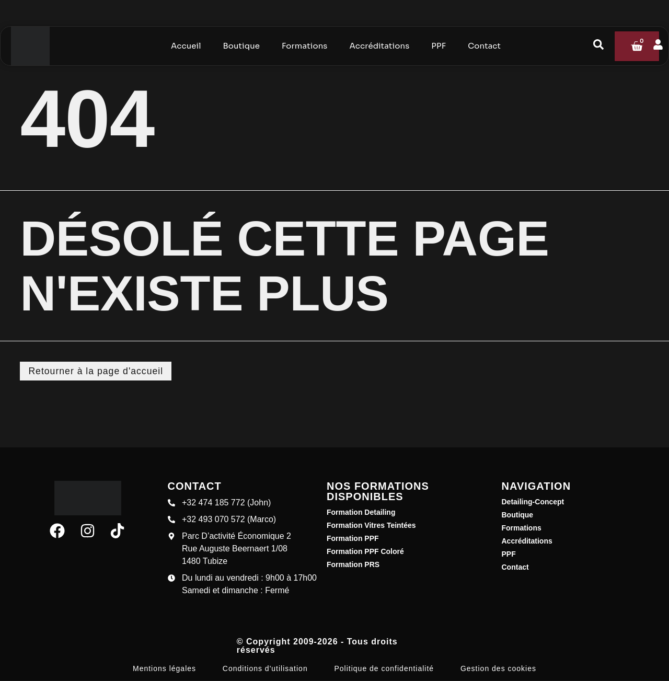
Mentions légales (164, 669)
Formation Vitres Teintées (371, 526)
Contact (515, 567)
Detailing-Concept (533, 502)
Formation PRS (353, 565)
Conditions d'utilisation (265, 669)
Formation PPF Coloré (365, 552)
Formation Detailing (361, 513)
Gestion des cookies (498, 669)
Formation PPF (353, 539)
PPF (509, 554)
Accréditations (527, 541)
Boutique (518, 515)
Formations (521, 528)
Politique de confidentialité (384, 669)
